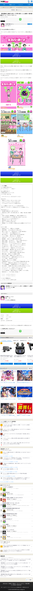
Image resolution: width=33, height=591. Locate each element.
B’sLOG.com (19, 584)
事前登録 (13, 9)
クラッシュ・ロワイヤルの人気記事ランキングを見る (9, 471)
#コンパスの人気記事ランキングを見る (7, 456)
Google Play (16, 61)
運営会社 (14, 583)
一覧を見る (30, 337)
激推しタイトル (19, 9)
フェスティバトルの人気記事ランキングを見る (8, 476)
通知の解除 (27, 583)
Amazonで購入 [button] (6, 363)
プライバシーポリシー (20, 583)
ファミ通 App (4, 2)
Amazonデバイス (23, 340)
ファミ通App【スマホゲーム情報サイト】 (7, 7)
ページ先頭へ (29, 579)
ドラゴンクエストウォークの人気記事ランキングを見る (9, 461)
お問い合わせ (5, 583)
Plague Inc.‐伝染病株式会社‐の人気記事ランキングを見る (9, 467)
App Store (16, 55)
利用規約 (10, 583)
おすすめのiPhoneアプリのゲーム (21, 7)
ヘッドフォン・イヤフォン (6, 340)
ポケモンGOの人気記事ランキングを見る (7, 481)
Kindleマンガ (15, 340)
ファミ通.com (13, 584)
